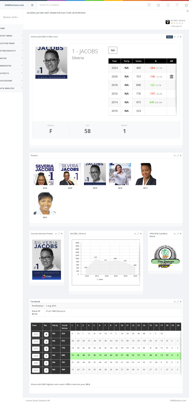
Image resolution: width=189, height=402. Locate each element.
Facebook (43, 302)
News (169, 37)
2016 (44, 347)
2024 (44, 367)
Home (6, 28)
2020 (44, 361)
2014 (44, 340)
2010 (44, 333)
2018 (44, 354)
